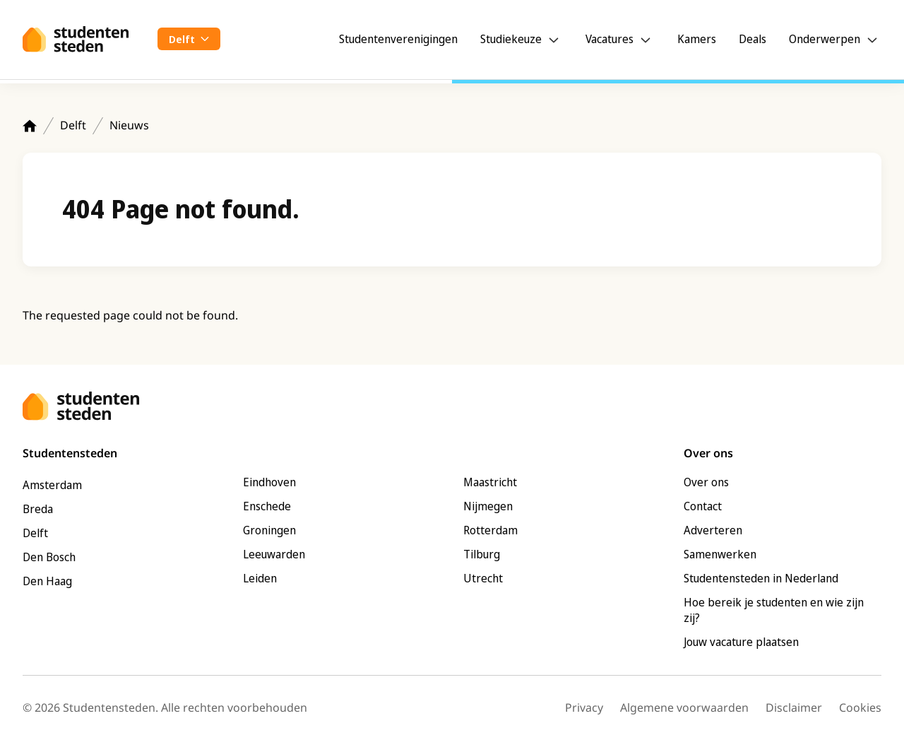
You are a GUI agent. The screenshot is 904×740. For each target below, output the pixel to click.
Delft (73, 125)
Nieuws (129, 125)
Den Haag (47, 581)
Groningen (269, 530)
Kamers (696, 39)
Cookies (860, 707)
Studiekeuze (511, 39)
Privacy (584, 707)
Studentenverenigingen (398, 39)
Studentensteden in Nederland (761, 578)
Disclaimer (794, 707)
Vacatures (609, 39)
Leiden (260, 578)
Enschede (267, 506)
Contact (703, 506)
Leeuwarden (274, 554)
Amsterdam (52, 485)
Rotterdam (490, 530)
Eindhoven (269, 482)
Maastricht (490, 482)
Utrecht (483, 578)
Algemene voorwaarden (684, 707)
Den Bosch (49, 557)
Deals (752, 39)
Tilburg (481, 554)
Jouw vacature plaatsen (741, 642)
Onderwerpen (824, 39)
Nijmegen (488, 506)
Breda (38, 509)
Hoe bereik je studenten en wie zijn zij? (774, 610)
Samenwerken (720, 554)
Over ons (706, 482)
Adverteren (713, 530)
